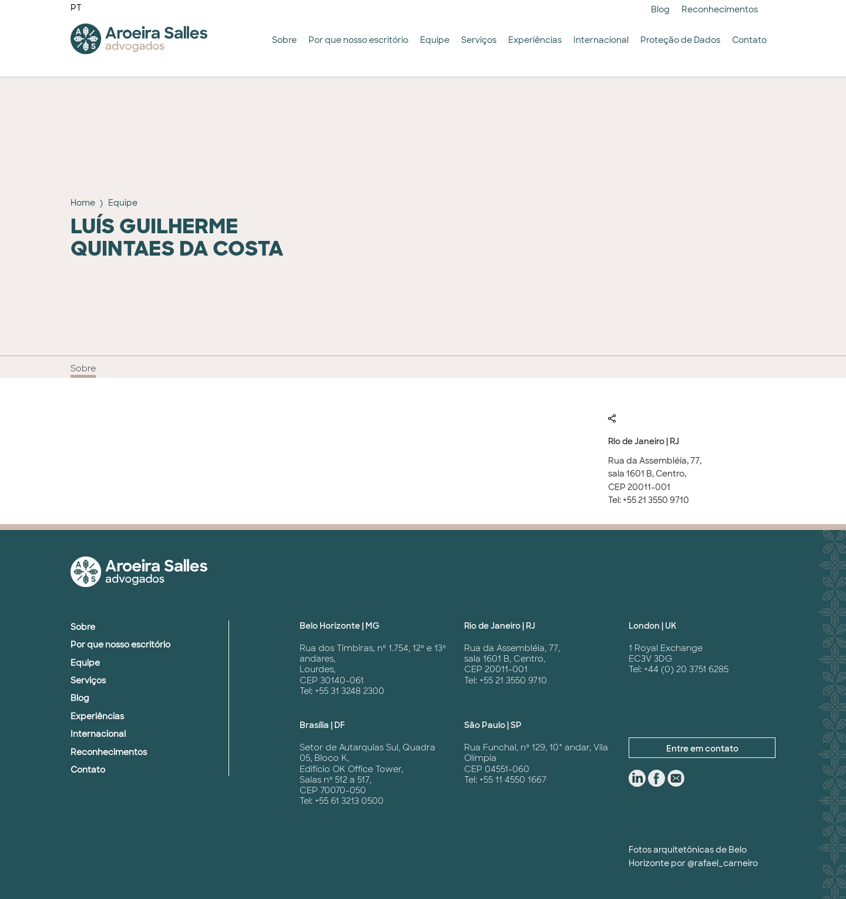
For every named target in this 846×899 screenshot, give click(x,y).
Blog (660, 9)
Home (82, 202)
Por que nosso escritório (358, 40)
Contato (749, 40)
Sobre (284, 40)
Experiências (535, 40)
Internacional (601, 40)
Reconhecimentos (720, 9)
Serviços (478, 40)
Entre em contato (702, 748)
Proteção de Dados (680, 40)
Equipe (434, 40)
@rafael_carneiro (722, 863)
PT (76, 7)
